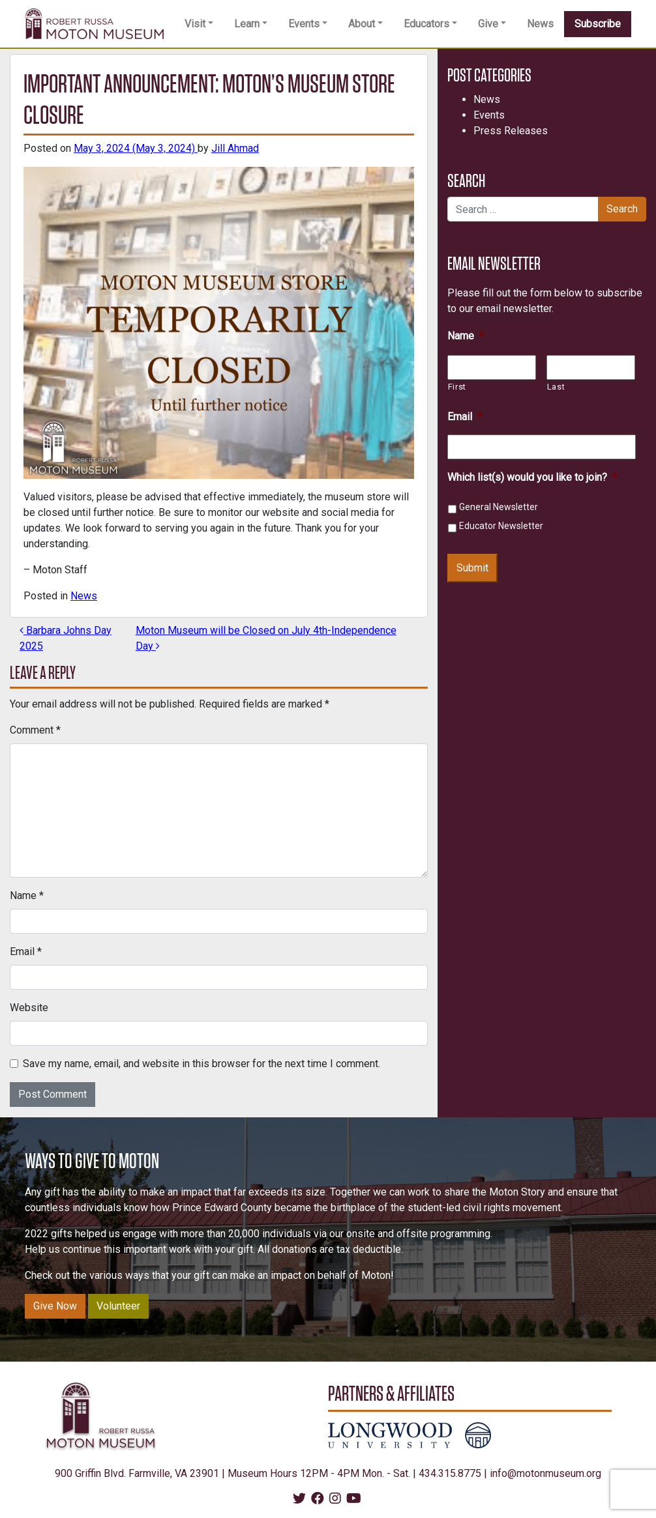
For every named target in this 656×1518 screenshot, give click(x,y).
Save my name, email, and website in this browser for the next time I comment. (201, 1063)
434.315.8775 (450, 1473)
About (361, 24)
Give (488, 24)
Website (29, 1007)
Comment (35, 730)
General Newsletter (498, 507)
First (457, 387)
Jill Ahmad (235, 148)
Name (27, 895)
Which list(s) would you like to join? (532, 477)
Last (556, 387)
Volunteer (118, 1306)
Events (304, 24)
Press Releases (510, 130)
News (540, 24)
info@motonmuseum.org (545, 1473)
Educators (426, 24)
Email (26, 951)
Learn (247, 24)
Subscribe (597, 24)
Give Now (55, 1306)
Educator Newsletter (501, 526)
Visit (195, 24)
